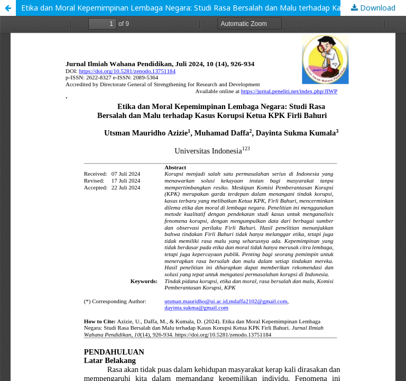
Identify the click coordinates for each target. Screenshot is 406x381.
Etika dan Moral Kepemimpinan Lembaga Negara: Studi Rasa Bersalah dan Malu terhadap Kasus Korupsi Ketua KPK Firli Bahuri (213, 8)
